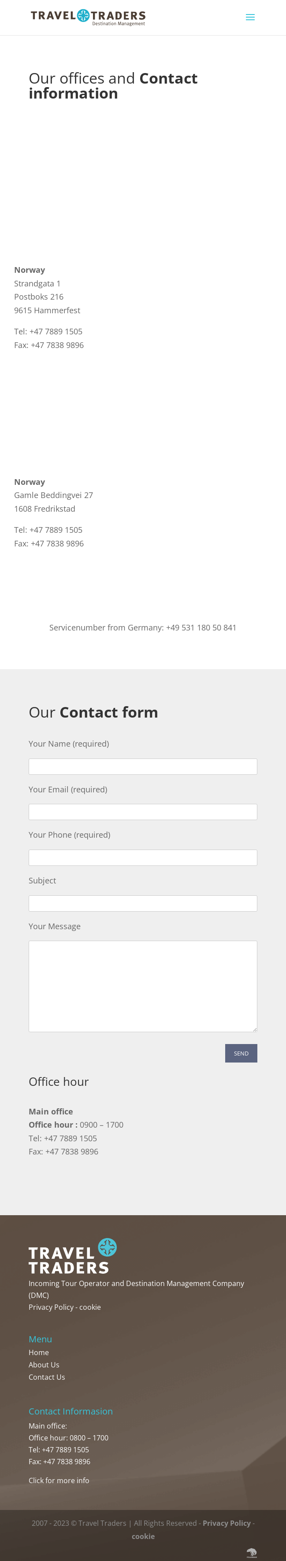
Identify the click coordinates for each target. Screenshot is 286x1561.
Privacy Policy (51, 1307)
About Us (44, 1365)
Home (39, 1352)
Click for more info (59, 1480)
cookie (90, 1307)
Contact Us (47, 1377)
